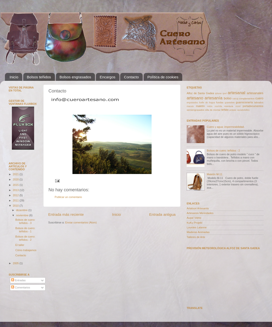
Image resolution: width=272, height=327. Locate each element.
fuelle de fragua (207, 102)
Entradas (18, 280)
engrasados (192, 102)
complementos (246, 98)
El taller (19, 244)
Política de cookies (162, 77)
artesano (195, 97)
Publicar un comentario (68, 197)
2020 (16, 179)
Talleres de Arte (196, 237)
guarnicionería (244, 102)
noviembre (22, 215)
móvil (237, 106)
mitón (209, 106)
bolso (227, 98)
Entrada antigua (162, 214)
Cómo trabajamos (25, 250)
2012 (16, 195)
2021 (16, 174)
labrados (258, 102)
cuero (259, 98)
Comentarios (20, 287)
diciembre (22, 210)
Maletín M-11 (214, 174)
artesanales (255, 93)
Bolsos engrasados (75, 77)
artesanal (236, 92)
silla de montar (213, 110)
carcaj (235, 98)
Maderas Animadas (198, 232)
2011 (16, 200)
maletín (200, 106)
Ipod (225, 93)
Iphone (218, 93)
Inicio (14, 77)
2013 (16, 190)
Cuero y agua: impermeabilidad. (226, 126)
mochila (218, 106)
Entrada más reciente (66, 214)
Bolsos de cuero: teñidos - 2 (25, 238)
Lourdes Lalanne (196, 227)
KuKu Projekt (194, 222)
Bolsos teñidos (39, 77)
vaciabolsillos (243, 110)
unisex (232, 110)
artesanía (214, 97)
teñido (224, 109)
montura (228, 106)
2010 (16, 205)
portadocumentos (253, 106)
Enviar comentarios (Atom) (81, 222)
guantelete (230, 102)
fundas (219, 102)
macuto (190, 106)
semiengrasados (195, 110)
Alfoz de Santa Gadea (200, 93)
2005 (16, 263)
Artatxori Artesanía (198, 208)
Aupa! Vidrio (194, 217)
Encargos (107, 77)
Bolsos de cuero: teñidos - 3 (25, 221)
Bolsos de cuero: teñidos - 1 (25, 230)
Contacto (131, 77)
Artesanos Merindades (200, 213)
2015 (16, 184)
